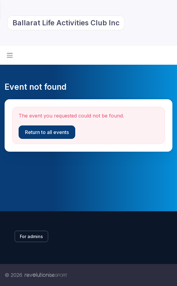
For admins (31, 236)
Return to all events (47, 132)
